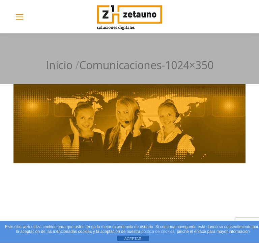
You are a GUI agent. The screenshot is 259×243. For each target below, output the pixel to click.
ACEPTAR (132, 239)
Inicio (59, 65)
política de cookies (158, 231)
